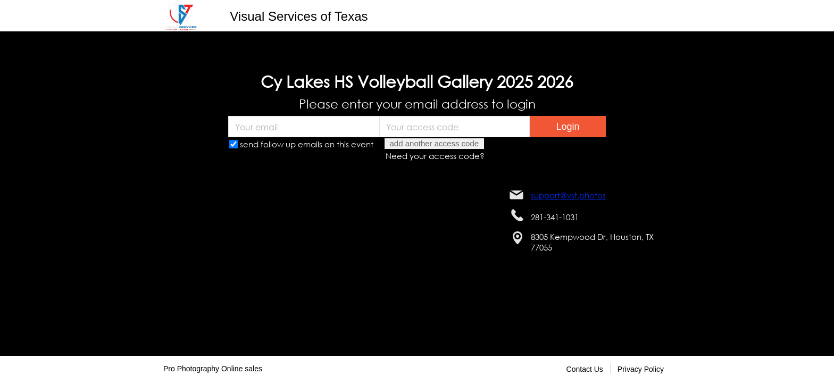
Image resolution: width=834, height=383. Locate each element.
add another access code (434, 143)
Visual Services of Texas (299, 16)
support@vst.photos (568, 195)
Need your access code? (435, 156)
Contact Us (584, 369)
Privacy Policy (641, 369)
